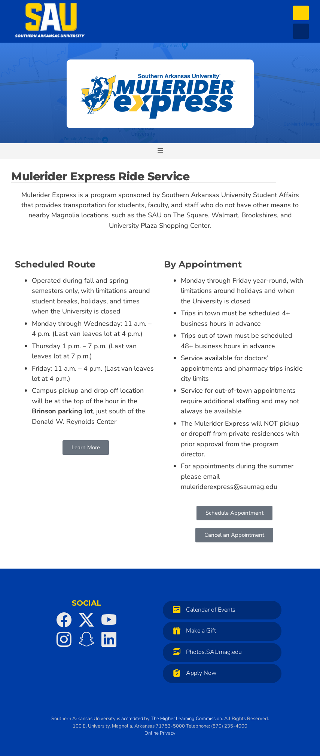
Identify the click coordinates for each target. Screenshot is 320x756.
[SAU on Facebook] (64, 619)
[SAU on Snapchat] (86, 639)
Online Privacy (160, 733)
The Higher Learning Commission (186, 718)
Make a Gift (192, 630)
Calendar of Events (202, 609)
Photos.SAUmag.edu (205, 651)
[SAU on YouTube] (109, 619)
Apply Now (192, 672)
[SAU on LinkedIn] (109, 639)
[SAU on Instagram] (64, 639)
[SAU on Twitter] (86, 619)
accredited (132, 718)
